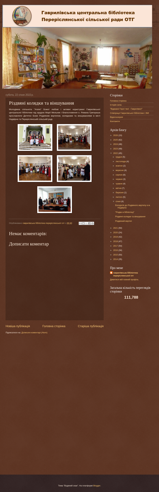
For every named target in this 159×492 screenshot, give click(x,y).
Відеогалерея (116, 117)
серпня (119, 175)
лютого (119, 197)
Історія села (115, 105)
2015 (115, 254)
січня (118, 201)
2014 (115, 259)
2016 (115, 250)
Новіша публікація (18, 326)
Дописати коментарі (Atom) (34, 332)
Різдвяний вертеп (123, 221)
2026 (115, 135)
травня (119, 183)
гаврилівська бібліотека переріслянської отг (125, 274)
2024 (115, 144)
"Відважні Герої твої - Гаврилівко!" (126, 109)
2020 (115, 232)
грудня (119, 157)
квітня (119, 188)
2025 (115, 140)
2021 (115, 228)
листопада (121, 161)
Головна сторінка (53, 326)
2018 (115, 241)
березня (120, 192)
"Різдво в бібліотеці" (124, 212)
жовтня (119, 166)
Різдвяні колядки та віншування (130, 216)
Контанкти (115, 121)
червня (119, 179)
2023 (115, 148)
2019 (115, 237)
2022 (115, 153)
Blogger (96, 485)
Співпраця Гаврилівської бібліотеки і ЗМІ (129, 113)
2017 (115, 246)
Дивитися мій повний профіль (124, 279)
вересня (120, 170)
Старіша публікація (91, 326)
